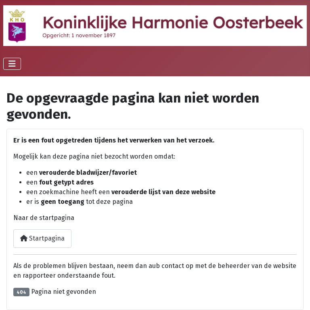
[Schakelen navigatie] (12, 64)
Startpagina (42, 238)
